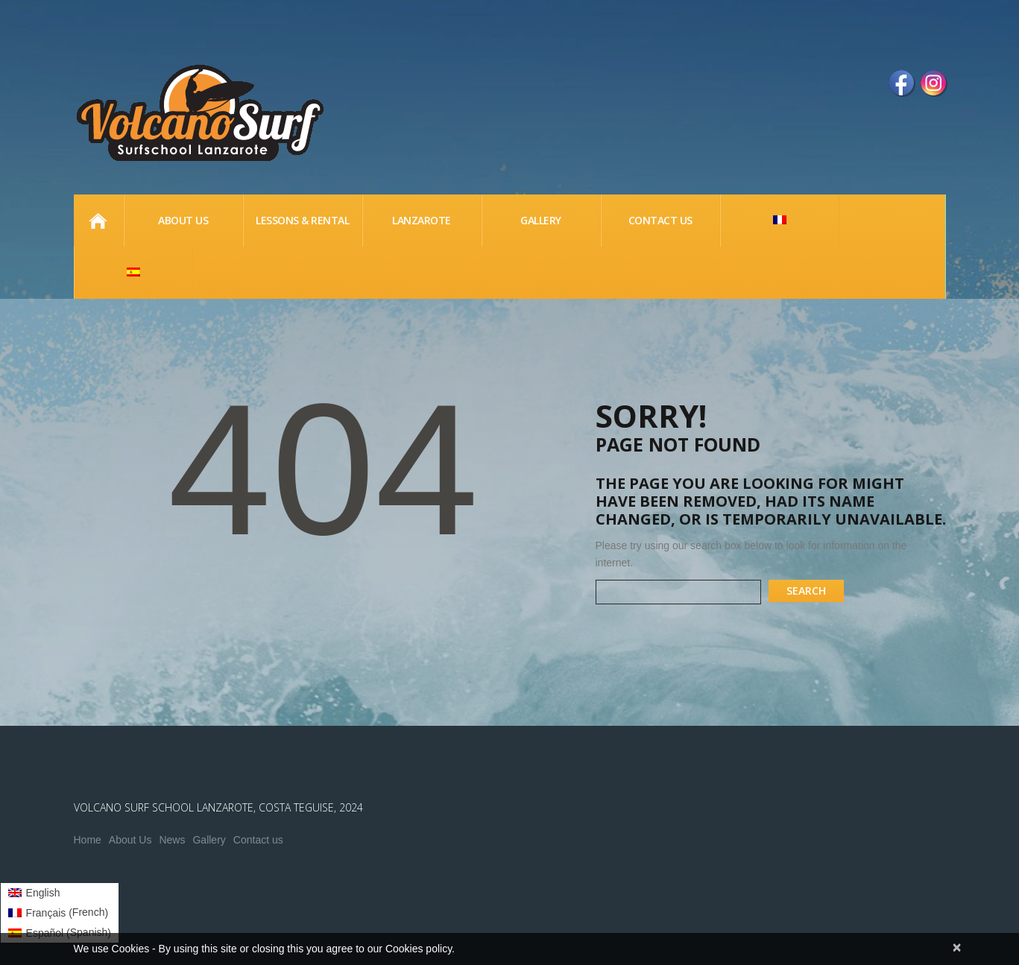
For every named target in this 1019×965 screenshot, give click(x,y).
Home (98, 220)
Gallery (540, 220)
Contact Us (660, 220)
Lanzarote (421, 220)
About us (183, 220)
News (172, 840)
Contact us (258, 840)
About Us (130, 840)
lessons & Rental (302, 220)
